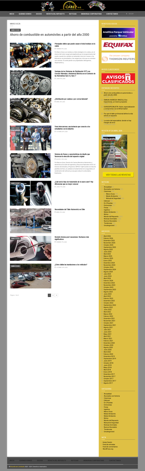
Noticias (73, 14)
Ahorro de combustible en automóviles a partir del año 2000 (49, 35)
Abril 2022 (107, 312)
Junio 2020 (107, 350)
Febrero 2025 (108, 258)
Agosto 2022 (108, 307)
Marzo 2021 (108, 338)
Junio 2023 (107, 294)
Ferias (106, 208)
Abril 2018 (107, 370)
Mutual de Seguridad (113, 198)
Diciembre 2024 (109, 263)
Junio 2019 (107, 361)
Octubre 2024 (108, 267)
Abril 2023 (107, 296)
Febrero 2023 (108, 298)
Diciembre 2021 (109, 318)
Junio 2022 (107, 309)
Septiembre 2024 (110, 269)
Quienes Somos (25, 14)
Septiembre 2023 (110, 289)
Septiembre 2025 (110, 247)
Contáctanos (112, 14)
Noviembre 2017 (109, 376)
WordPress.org (108, 449)
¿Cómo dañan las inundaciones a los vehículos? (71, 265)
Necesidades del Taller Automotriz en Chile (70, 209)
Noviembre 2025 (109, 243)
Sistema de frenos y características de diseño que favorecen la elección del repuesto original (72, 155)
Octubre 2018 (108, 363)
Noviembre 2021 (109, 321)
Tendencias (108, 223)
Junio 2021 (107, 332)
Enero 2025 (108, 260)
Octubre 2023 (108, 287)
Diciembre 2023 (109, 283)
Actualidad (107, 187)
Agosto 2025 (108, 249)
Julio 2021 (107, 330)
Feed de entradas (109, 444)
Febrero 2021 (108, 341)
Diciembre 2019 (109, 356)
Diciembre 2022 (109, 301)
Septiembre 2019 (110, 358)
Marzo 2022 (108, 314)
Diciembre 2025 (109, 240)
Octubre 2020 (108, 345)
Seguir (129, 14)
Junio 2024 (107, 276)
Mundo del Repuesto (111, 216)
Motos (106, 214)
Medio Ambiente (112, 196)
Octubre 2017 (108, 378)
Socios (39, 14)
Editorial (107, 201)
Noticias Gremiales (110, 219)
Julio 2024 (107, 274)
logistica (107, 210)
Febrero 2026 (108, 238)
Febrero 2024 (108, 281)
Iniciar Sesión (107, 442)
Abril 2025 (107, 254)
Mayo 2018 (107, 367)
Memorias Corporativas (91, 14)
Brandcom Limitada (17, 466)
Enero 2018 (108, 372)
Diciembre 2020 (109, 343)
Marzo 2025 (108, 256)
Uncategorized (109, 225)
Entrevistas (108, 205)
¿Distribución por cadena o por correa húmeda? (71, 99)
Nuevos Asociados (110, 221)
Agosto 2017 (108, 383)
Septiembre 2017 (110, 381)
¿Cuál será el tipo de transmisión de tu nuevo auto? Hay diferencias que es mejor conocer (74, 183)
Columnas (107, 191)
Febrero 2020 (108, 354)
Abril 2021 (107, 336)
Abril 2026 (107, 236)
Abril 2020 (107, 352)
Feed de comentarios (110, 447)
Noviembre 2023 (109, 285)
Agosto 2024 (108, 272)
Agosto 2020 (108, 347)
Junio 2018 (107, 365)
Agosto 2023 (108, 292)
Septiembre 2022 (110, 305)
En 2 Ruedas (108, 203)
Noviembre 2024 (109, 265)
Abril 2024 (107, 278)
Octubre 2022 (108, 303)
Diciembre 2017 (109, 374)
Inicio (11, 14)
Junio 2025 (107, 252)
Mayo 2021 (107, 334)
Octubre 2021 (108, 323)
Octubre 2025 (108, 245)
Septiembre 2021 (110, 325)
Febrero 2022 (108, 316)
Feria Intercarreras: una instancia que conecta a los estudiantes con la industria (72, 128)
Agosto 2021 (108, 327)
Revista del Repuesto (55, 14)
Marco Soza (15, 30)
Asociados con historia (112, 189)
